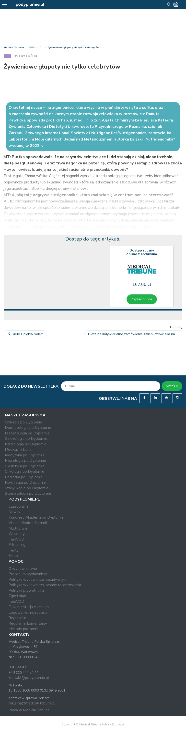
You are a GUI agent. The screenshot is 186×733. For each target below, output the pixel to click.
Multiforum (18, 528)
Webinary (17, 533)
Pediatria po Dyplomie (24, 477)
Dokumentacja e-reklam (29, 606)
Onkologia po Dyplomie (24, 471)
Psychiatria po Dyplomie (25, 482)
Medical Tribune (14, 47)
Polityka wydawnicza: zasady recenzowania (45, 584)
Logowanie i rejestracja (28, 612)
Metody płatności (23, 628)
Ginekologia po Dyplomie (26, 438)
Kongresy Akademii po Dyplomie (36, 517)
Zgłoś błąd (17, 595)
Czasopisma (18, 506)
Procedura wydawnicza (28, 574)
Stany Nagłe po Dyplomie (26, 488)
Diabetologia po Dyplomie (27, 433)
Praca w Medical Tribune (29, 710)
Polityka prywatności (26, 590)
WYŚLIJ (172, 386)
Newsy (14, 511)
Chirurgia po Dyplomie (23, 422)
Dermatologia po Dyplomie (28, 427)
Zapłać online (141, 299)
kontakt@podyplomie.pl (29, 677)
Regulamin (17, 617)
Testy (14, 550)
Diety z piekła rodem (25, 334)
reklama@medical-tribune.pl (32, 703)
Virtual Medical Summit (28, 522)
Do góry (176, 327)
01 (41, 47)
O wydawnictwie (23, 568)
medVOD (16, 539)
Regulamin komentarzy (28, 623)
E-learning (17, 544)
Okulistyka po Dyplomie (25, 466)
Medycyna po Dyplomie (25, 455)
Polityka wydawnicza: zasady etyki (37, 579)
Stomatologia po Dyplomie (28, 493)
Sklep (13, 555)
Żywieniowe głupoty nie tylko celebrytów (73, 47)
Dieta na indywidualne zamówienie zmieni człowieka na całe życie (135, 334)
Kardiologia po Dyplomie (25, 444)
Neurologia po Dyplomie (25, 460)
